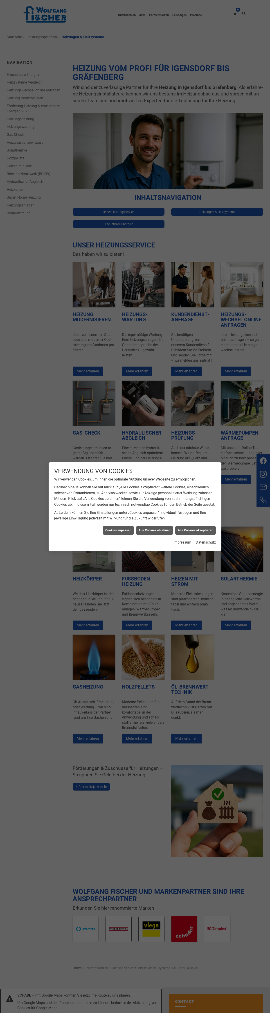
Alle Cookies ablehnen (155, 530)
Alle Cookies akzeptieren (195, 530)
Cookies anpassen (118, 530)
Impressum (182, 542)
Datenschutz (206, 542)
